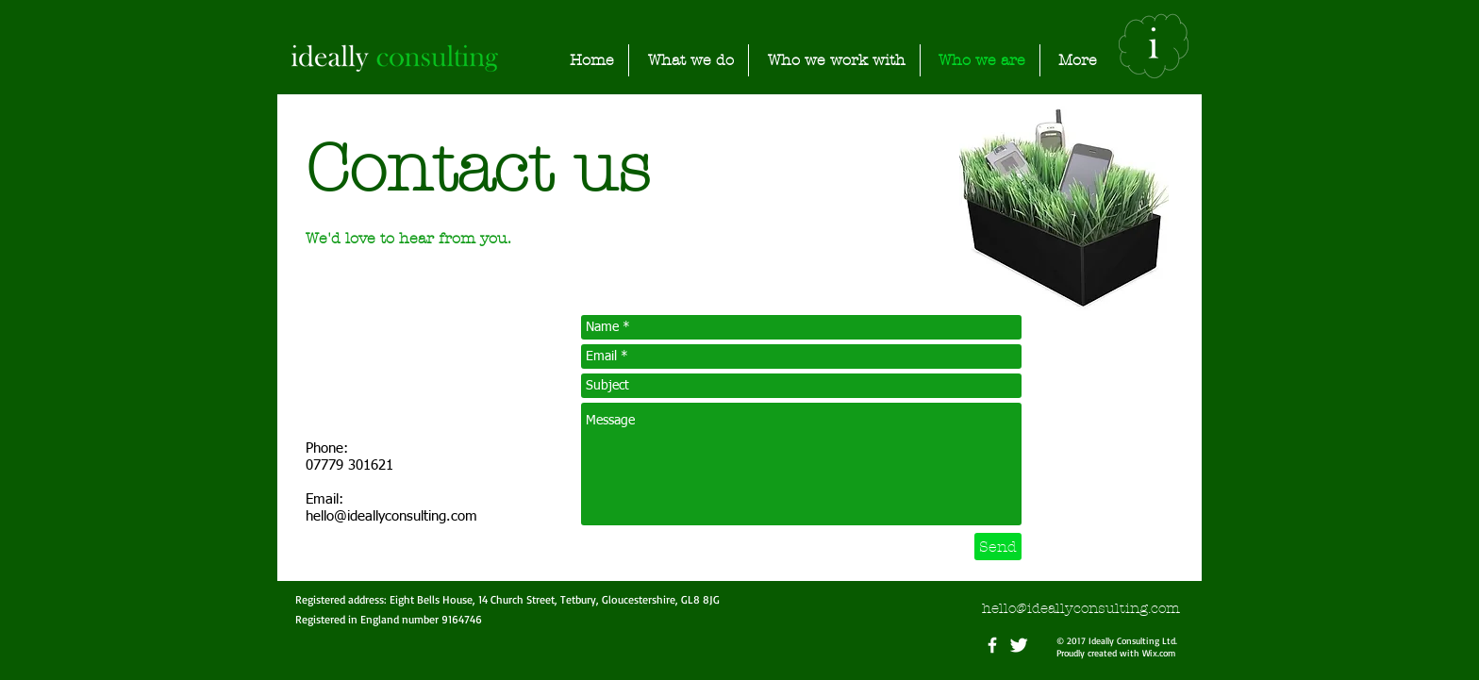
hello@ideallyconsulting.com (391, 516)
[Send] (998, 546)
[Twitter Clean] (1018, 645)
